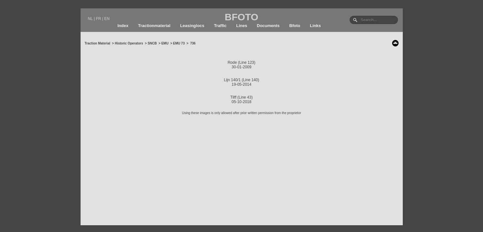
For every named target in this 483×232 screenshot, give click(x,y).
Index (123, 25)
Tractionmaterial (154, 25)
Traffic (220, 25)
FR (98, 18)
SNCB (152, 43)
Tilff (233, 97)
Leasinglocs (192, 25)
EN (107, 18)
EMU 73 (179, 43)
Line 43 (245, 97)
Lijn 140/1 (232, 80)
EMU (165, 43)
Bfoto (294, 25)
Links (315, 25)
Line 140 (250, 80)
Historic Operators (129, 43)
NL (90, 18)
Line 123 (246, 62)
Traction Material (97, 43)
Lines (241, 25)
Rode (232, 62)
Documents (268, 25)
